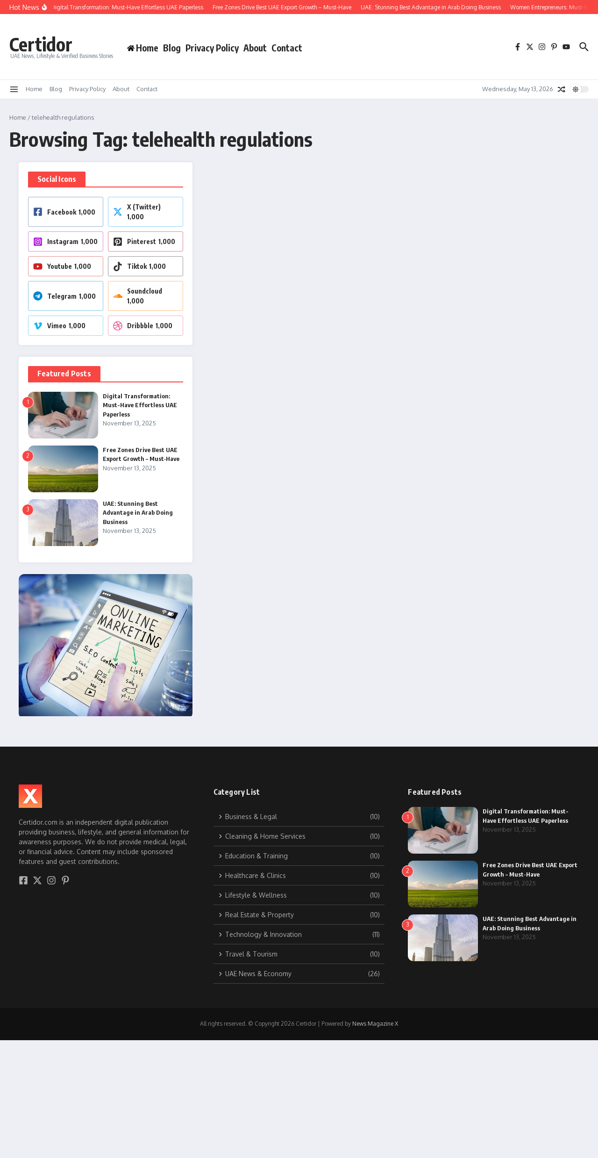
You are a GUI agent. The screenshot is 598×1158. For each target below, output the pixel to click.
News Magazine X (375, 1023)
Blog (172, 47)
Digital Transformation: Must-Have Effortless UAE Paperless (140, 405)
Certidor (40, 44)
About (255, 47)
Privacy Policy (212, 47)
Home (34, 89)
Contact (286, 47)
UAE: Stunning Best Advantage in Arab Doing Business (138, 512)
